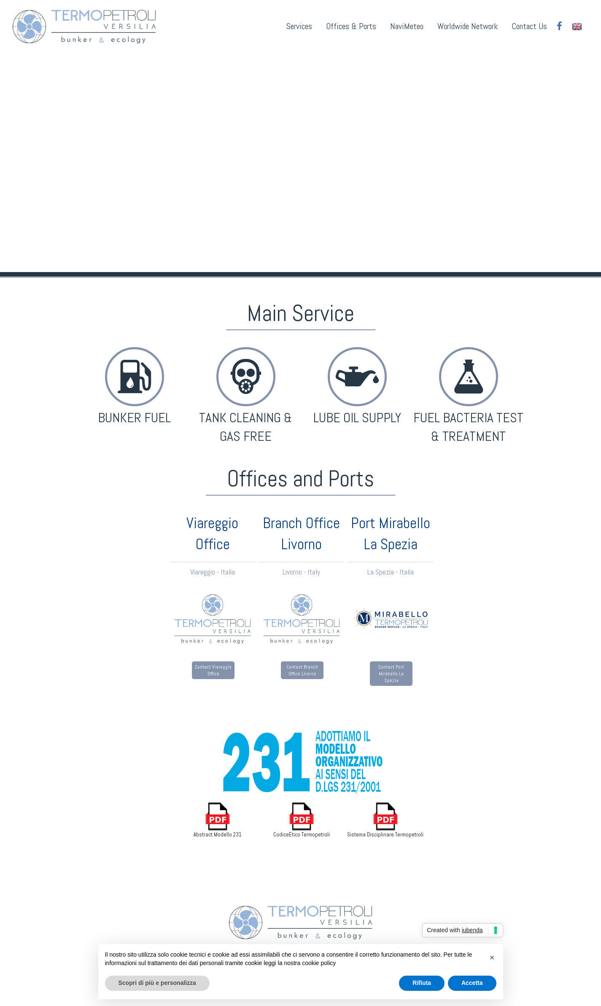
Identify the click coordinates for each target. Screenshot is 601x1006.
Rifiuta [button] (421, 982)
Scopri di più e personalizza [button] (157, 982)
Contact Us (529, 26)
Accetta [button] (472, 982)
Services (299, 26)
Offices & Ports (351, 26)
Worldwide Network (467, 26)
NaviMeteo (406, 26)
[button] (492, 957)
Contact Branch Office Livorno (302, 670)
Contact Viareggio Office (213, 670)
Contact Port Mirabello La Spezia (391, 673)
